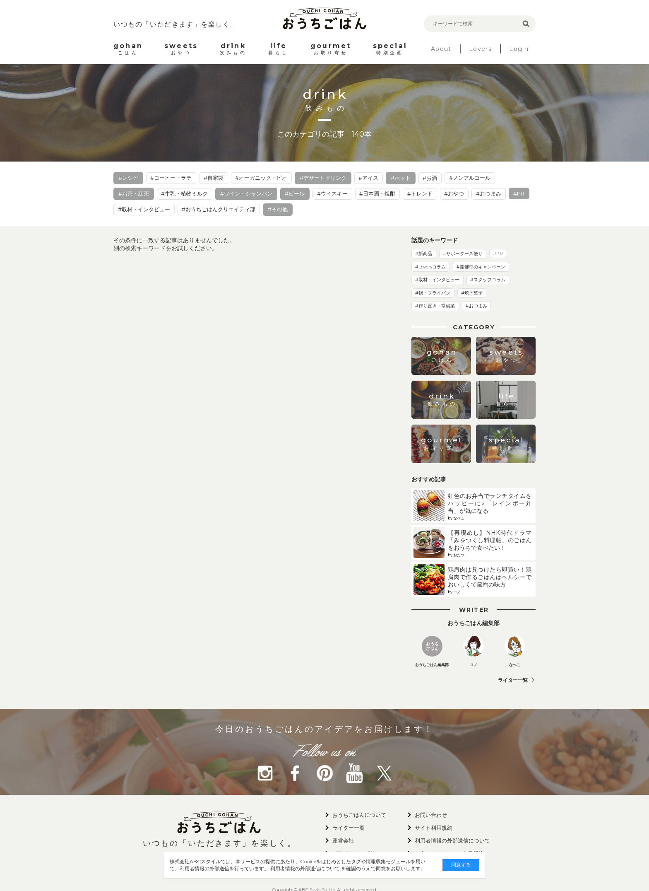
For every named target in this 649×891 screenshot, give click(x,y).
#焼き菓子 (472, 293)
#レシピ (128, 177)
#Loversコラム (430, 267)
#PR (518, 193)
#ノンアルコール (469, 177)
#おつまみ (488, 193)
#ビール (295, 193)
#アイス (368, 177)
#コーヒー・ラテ (171, 177)
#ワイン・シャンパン (246, 193)
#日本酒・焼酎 (377, 193)
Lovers (480, 49)
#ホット (401, 177)
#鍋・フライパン (432, 293)
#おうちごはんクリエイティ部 (218, 209)
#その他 (278, 209)
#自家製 (214, 177)
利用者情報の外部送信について (285, 868)
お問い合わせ (431, 814)
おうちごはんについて (359, 814)
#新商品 (423, 253)
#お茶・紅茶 (133, 193)
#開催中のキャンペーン (481, 267)
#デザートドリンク (323, 177)
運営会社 (343, 840)
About (441, 49)
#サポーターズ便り (463, 253)
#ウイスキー (332, 193)
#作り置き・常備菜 (435, 306)
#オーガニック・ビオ (261, 177)
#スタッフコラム (487, 280)
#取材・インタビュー (144, 209)
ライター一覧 (513, 680)
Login (519, 49)
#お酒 (430, 177)
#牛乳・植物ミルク (184, 193)
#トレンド (420, 193)
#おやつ (454, 193)
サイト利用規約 (433, 827)
